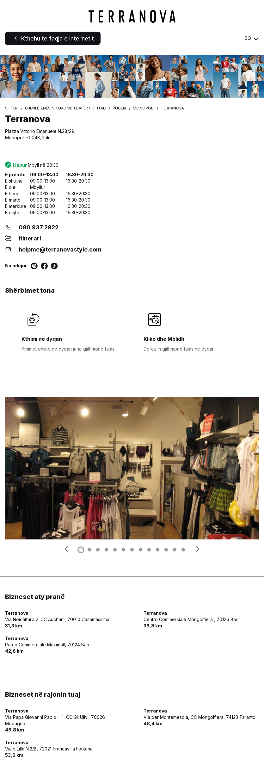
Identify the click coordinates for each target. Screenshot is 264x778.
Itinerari (30, 238)
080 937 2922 (38, 227)
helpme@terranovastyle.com (60, 249)
